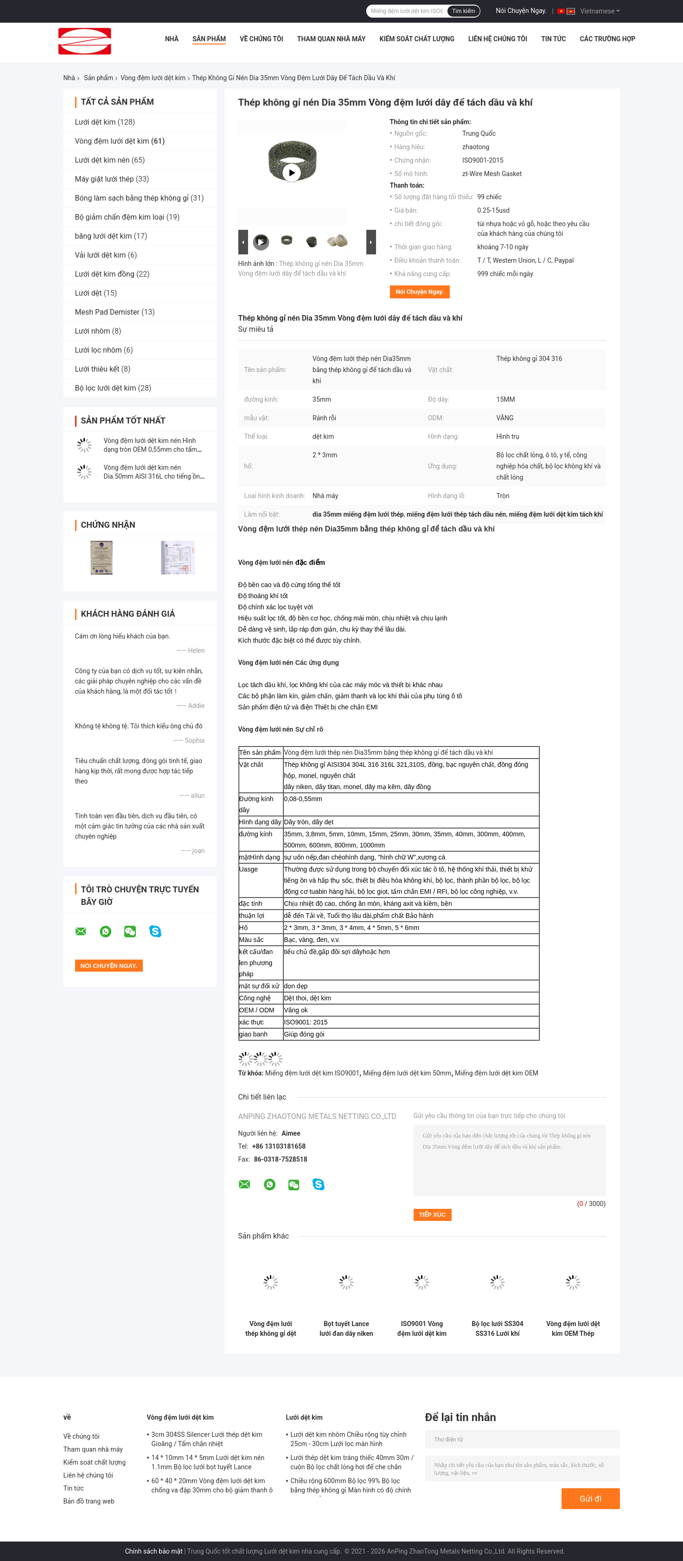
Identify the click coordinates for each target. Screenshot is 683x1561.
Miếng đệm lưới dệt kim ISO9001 (312, 1073)
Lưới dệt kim (95, 122)
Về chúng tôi (261, 39)
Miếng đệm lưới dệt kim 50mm (407, 1073)
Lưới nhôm (92, 331)
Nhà (172, 39)
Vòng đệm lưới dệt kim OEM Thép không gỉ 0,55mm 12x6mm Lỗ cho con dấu (573, 1329)
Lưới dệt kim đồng (104, 274)
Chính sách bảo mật (154, 1551)
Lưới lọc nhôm (98, 350)
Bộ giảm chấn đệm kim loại (120, 217)
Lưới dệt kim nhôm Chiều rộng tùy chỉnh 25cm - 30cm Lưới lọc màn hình (349, 1439)
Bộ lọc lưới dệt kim (105, 388)
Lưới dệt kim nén (102, 160)
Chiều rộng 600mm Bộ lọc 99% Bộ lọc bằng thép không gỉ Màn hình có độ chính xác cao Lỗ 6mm (351, 1487)
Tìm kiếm (463, 11)
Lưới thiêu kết (97, 369)
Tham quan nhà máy (331, 39)
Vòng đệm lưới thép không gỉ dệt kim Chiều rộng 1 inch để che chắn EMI (270, 1329)
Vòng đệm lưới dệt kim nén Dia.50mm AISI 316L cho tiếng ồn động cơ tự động (152, 476)
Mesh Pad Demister (107, 312)
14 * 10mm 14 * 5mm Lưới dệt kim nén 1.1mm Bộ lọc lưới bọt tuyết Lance (208, 1462)
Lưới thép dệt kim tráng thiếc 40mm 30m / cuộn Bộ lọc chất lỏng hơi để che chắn (352, 1462)
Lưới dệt (88, 293)
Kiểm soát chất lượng (417, 39)
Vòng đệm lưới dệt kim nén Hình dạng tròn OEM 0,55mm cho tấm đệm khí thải (151, 449)
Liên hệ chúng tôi (497, 39)
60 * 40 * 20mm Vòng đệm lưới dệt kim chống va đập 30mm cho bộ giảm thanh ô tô (212, 1487)
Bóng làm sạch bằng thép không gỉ (132, 198)
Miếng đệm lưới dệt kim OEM (496, 1073)
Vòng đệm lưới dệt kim (153, 78)
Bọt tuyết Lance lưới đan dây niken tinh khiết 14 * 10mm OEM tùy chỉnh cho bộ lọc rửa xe (346, 1329)
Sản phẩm (209, 39)
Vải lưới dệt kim (100, 255)
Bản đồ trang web (89, 1501)
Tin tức (553, 39)
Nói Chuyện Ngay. (521, 10)
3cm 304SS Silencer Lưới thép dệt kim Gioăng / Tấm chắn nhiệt (207, 1439)
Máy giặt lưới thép (104, 179)
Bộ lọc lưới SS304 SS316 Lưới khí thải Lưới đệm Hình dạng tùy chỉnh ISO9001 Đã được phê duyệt (497, 1329)
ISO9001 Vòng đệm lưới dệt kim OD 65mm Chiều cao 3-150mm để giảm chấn (422, 1329)
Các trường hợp (608, 39)
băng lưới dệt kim (103, 236)
